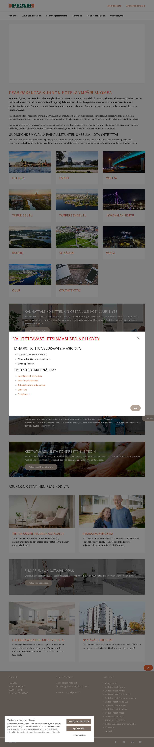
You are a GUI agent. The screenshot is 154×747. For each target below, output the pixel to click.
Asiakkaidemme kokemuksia (31, 385)
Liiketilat (22, 389)
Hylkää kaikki (79, 728)
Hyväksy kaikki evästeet (78, 721)
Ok (135, 408)
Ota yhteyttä (24, 394)
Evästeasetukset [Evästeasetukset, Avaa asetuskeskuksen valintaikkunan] (79, 735)
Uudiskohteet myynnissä (30, 375)
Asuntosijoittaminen (28, 380)
